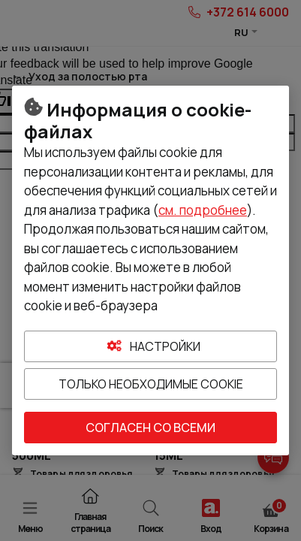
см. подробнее (202, 210)
